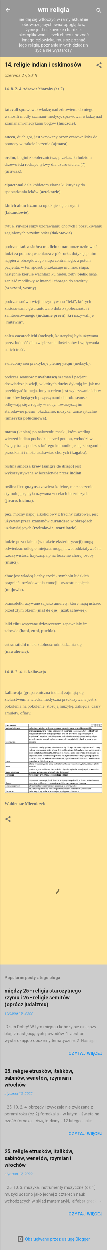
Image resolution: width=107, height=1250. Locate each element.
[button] (99, 66)
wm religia (53, 10)
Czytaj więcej (85, 1053)
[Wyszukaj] (99, 11)
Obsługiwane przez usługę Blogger (53, 1239)
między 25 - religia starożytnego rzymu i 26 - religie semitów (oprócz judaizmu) (43, 997)
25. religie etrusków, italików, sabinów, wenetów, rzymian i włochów (39, 1078)
